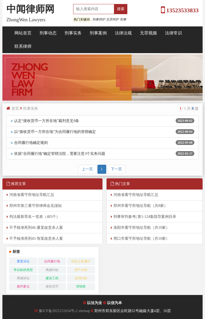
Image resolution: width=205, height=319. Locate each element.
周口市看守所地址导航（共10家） (141, 239)
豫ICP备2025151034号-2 (58, 311)
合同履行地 (52, 261)
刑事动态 (48, 33)
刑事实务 (73, 33)
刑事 (123, 19)
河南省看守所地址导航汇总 (31, 195)
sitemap (84, 311)
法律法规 (123, 33)
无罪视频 (148, 33)
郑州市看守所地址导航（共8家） (140, 206)
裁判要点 (23, 286)
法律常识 (173, 33)
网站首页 (22, 33)
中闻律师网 (30, 9)
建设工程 (52, 278)
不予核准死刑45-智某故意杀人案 (36, 239)
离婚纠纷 (52, 270)
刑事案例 (98, 33)
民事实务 (30, 109)
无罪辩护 (112, 19)
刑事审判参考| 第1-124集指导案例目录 (144, 217)
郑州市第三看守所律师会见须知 (35, 206)
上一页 (87, 169)
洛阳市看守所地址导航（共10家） (141, 228)
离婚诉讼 (23, 278)
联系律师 (22, 46)
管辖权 (81, 286)
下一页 (116, 169)
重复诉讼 (23, 261)
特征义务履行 (80, 261)
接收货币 (52, 286)
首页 (15, 109)
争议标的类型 (23, 270)
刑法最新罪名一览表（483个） (34, 217)
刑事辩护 (98, 19)
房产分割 (80, 270)
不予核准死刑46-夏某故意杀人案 (36, 228)
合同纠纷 (80, 278)
